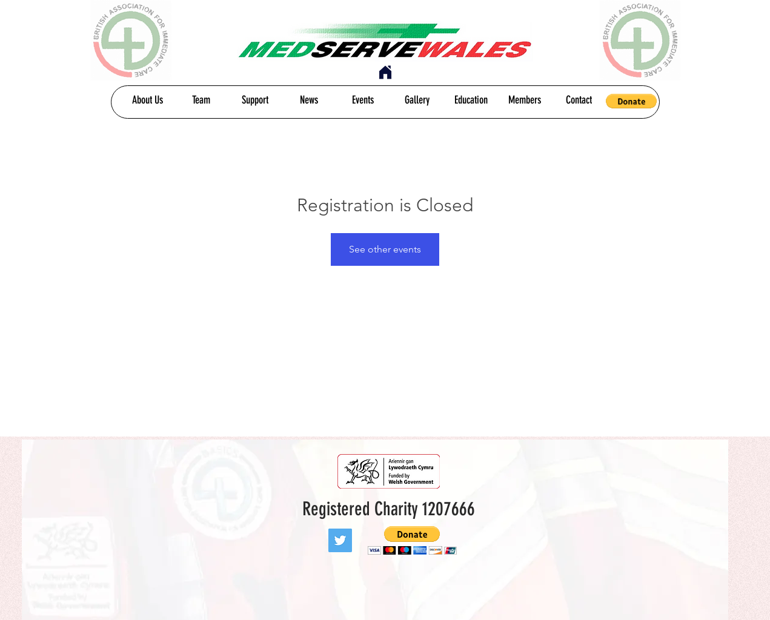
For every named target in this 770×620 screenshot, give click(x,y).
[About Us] (147, 100)
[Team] (201, 100)
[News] (309, 100)
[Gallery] (417, 100)
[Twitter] (340, 540)
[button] (631, 101)
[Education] (471, 100)
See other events (385, 249)
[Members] (525, 100)
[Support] (255, 100)
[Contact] (579, 100)
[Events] (363, 100)
